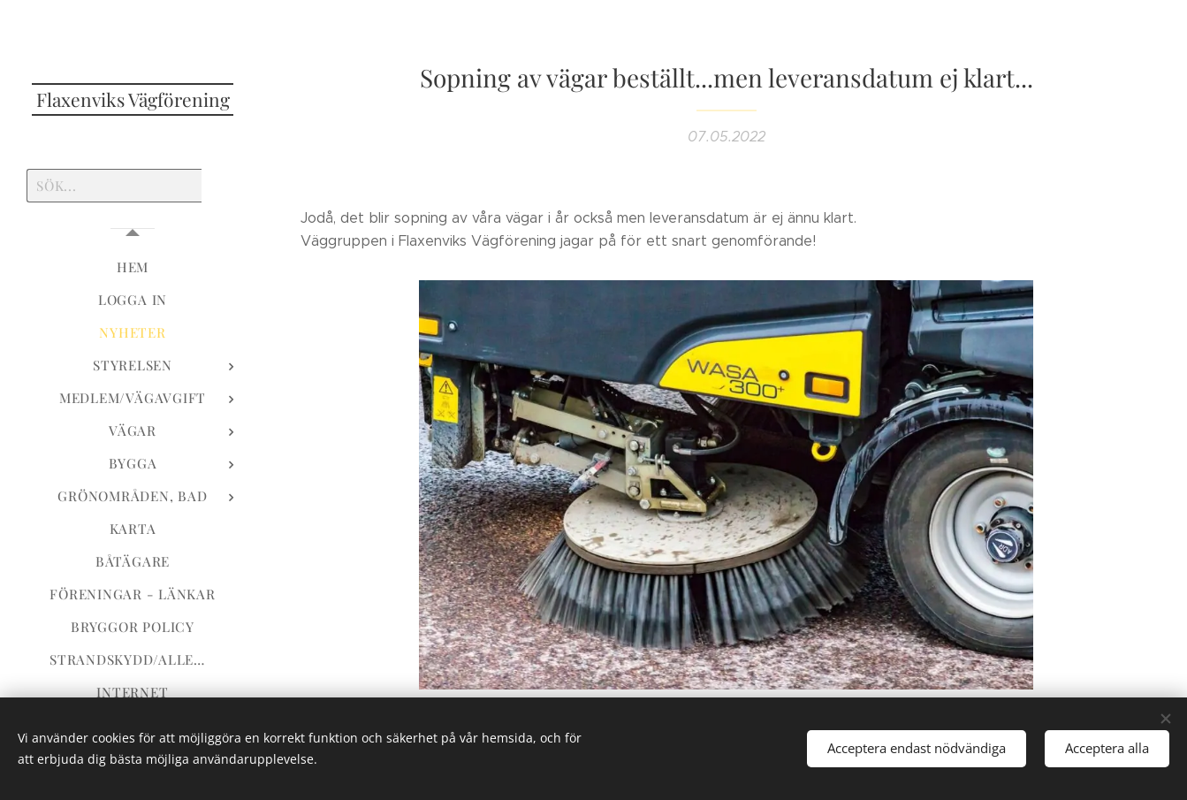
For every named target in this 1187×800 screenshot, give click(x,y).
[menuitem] (132, 267)
